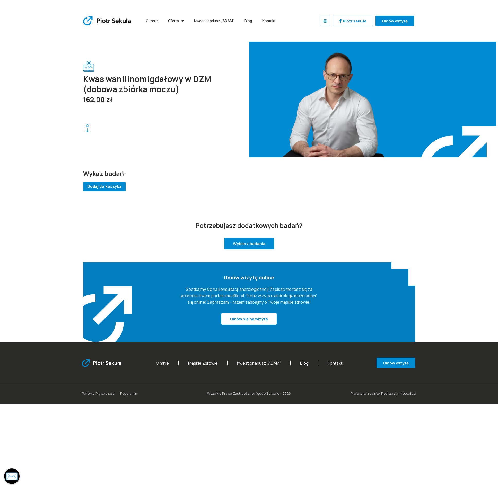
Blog (248, 21)
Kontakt (268, 21)
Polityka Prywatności (99, 393)
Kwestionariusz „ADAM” (214, 21)
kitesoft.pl (408, 393)
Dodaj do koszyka (104, 186)
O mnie (152, 21)
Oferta (176, 20)
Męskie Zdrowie (203, 363)
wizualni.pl (372, 393)
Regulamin (128, 393)
